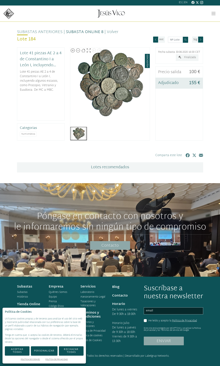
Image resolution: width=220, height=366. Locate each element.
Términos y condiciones (87, 324)
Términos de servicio (170, 330)
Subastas (22, 292)
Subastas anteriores (40, 32)
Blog (115, 287)
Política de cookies (91, 335)
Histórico (22, 297)
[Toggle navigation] (213, 13)
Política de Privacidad (184, 320)
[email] (173, 310)
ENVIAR (164, 341)
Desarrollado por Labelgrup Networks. (147, 356)
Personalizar (44, 351)
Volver (112, 32)
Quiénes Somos (58, 292)
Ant (161, 39)
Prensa (53, 301)
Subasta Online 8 (84, 32)
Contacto (110, 245)
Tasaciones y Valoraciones (88, 303)
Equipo (53, 297)
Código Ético (56, 306)
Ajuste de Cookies (91, 340)
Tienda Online (28, 304)
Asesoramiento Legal (92, 297)
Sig (195, 39)
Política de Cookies (30, 359)
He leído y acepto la (172, 321)
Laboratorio (87, 292)
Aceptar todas (17, 350)
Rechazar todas (71, 350)
